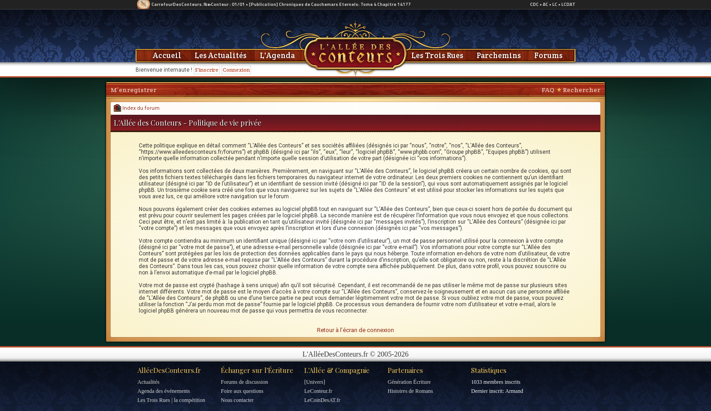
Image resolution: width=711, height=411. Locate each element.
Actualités (148, 382)
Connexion (236, 69)
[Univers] (314, 382)
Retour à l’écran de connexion (355, 330)
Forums (548, 55)
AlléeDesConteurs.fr (169, 370)
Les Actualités (221, 55)
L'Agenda (277, 55)
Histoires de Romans (410, 391)
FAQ (547, 90)
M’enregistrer (133, 90)
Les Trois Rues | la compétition (171, 400)
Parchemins (499, 55)
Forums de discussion (244, 382)
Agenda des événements (163, 391)
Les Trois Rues (437, 55)
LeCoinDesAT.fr (322, 400)
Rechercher (581, 90)
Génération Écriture (409, 382)
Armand (514, 391)
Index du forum (137, 108)
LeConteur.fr (318, 391)
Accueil (167, 55)
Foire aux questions (242, 391)
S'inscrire (207, 69)
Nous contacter (237, 400)
